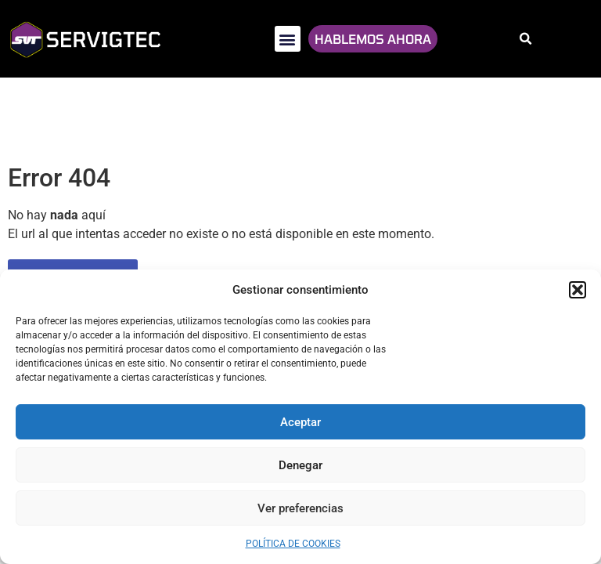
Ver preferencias (300, 508)
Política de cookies (293, 543)
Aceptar (300, 422)
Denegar (300, 465)
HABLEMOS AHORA (373, 38)
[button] (577, 290)
